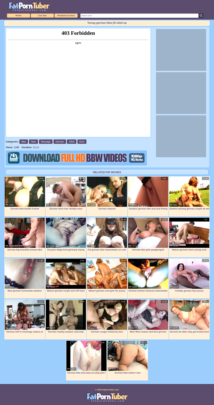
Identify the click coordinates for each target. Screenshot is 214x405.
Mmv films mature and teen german (148, 316)
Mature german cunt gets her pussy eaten (107, 277)
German (60, 141)
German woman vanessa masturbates (148, 275)
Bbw (23, 141)
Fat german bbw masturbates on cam (107, 234)
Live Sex (42, 15)
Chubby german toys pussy (189, 275)
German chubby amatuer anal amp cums (66, 318)
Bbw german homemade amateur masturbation (25, 277)
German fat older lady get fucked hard (189, 316)
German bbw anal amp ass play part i (86, 357)
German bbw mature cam (127, 357)
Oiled (71, 141)
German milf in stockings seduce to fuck (25, 318)
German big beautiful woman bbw (25, 234)
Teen (33, 141)
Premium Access (66, 15)
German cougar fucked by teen (107, 316)
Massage (45, 141)
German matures (107, 193)
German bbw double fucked (25, 193)
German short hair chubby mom (66, 193)
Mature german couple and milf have (66, 275)
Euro (81, 141)
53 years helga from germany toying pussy (66, 235)
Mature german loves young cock (189, 234)
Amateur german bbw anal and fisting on (148, 194)
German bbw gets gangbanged (148, 234)
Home (19, 15)
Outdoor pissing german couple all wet (189, 193)
